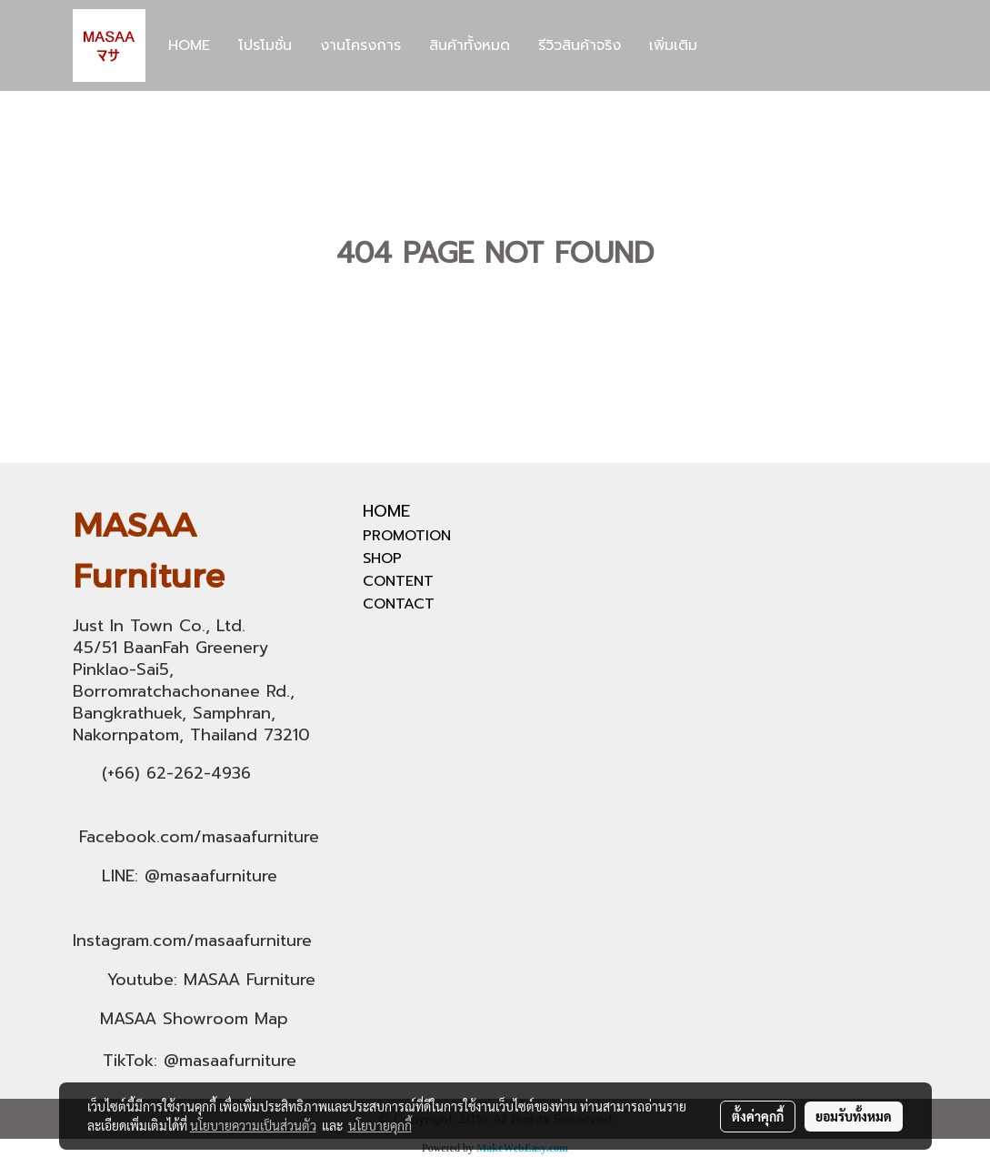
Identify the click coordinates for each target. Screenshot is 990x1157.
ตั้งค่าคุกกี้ (758, 1116)
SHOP (382, 558)
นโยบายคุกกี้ (380, 1125)
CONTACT (399, 604)
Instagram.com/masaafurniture (192, 940)
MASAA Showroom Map (194, 1018)
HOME (189, 45)
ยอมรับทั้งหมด (853, 1116)
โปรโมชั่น (265, 45)
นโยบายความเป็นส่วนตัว (253, 1125)
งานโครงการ (360, 45)
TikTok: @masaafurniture (199, 1060)
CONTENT (398, 581)
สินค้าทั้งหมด (469, 45)
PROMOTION (407, 536)
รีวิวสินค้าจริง (579, 45)
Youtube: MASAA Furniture (211, 979)
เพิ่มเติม (673, 45)
